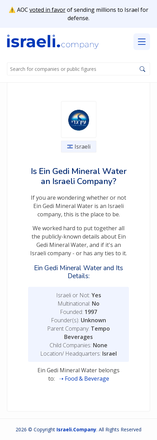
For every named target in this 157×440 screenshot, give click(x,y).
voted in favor (47, 10)
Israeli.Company (76, 429)
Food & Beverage (87, 378)
